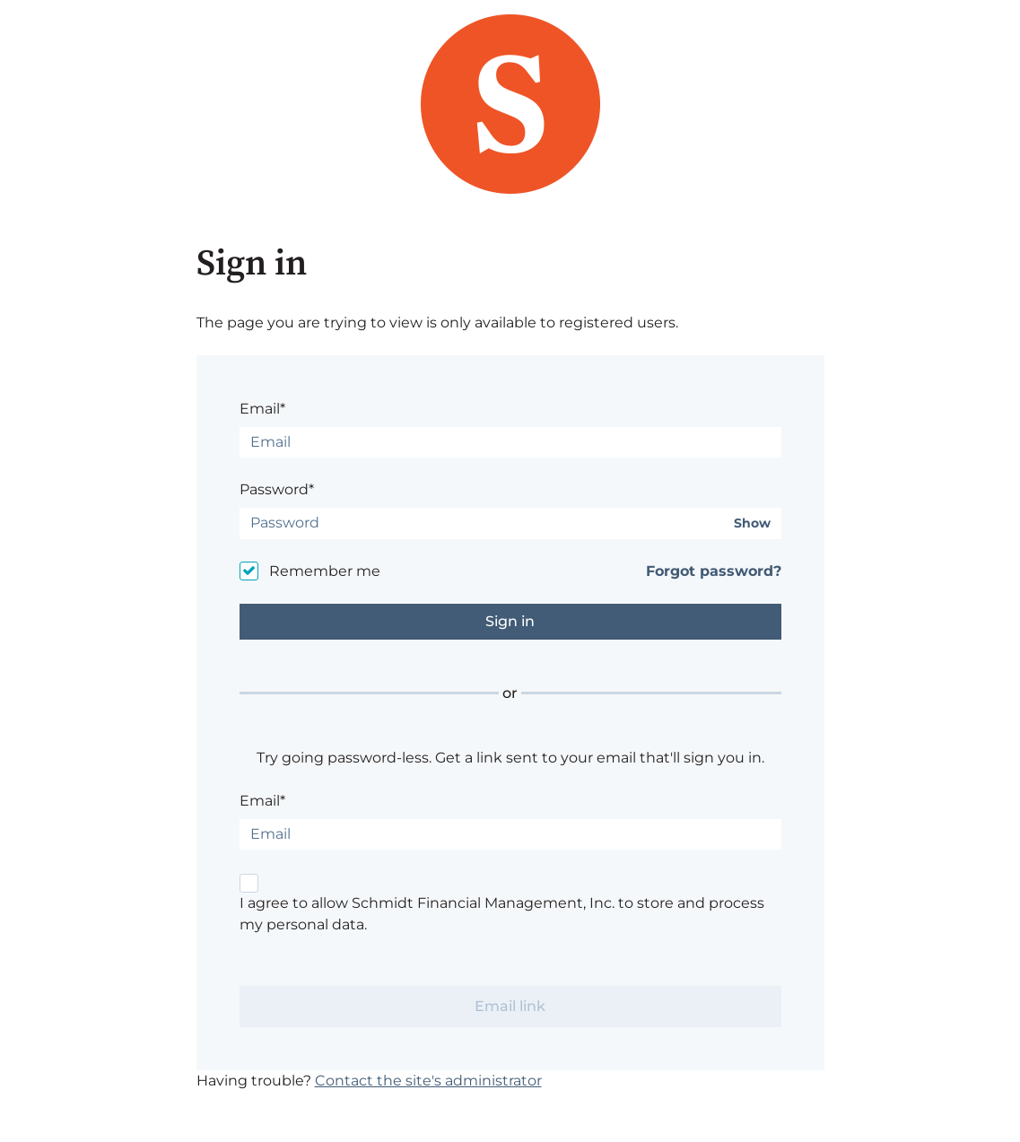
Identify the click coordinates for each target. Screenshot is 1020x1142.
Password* (277, 489)
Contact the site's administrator (428, 1080)
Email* (262, 408)
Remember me (324, 571)
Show (752, 523)
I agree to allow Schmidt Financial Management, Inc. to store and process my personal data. (502, 913)
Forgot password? (713, 571)
